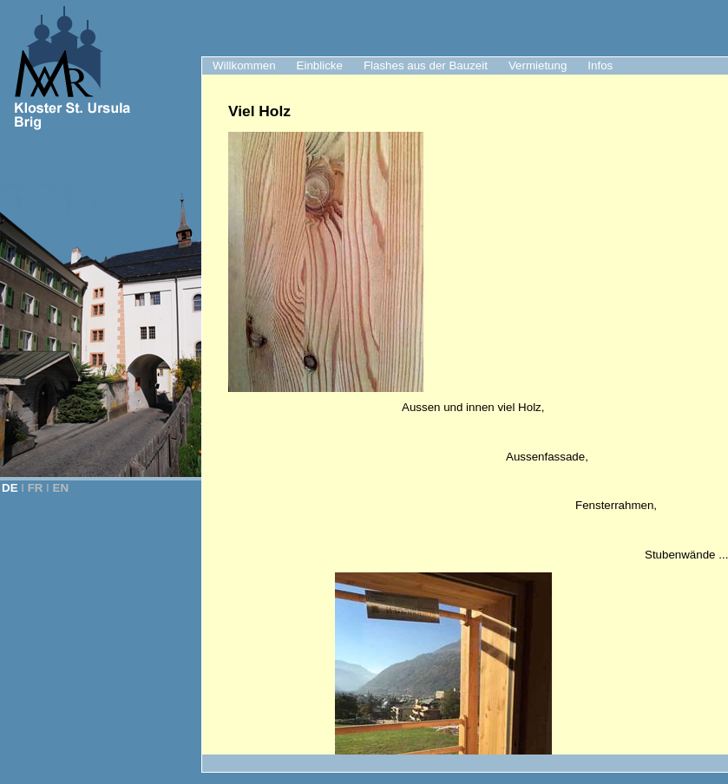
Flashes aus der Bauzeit (426, 65)
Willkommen (244, 65)
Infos (600, 65)
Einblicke (320, 65)
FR (35, 487)
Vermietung (537, 65)
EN (61, 487)
